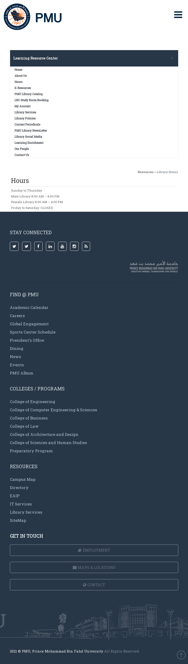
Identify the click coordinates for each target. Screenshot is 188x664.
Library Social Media (28, 136)
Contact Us (22, 155)
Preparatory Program (31, 450)
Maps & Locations (94, 567)
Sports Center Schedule (32, 332)
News (15, 356)
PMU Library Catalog (29, 94)
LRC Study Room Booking (31, 100)
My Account (22, 106)
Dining (16, 348)
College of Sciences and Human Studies (48, 442)
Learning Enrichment (29, 143)
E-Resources (23, 88)
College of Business (29, 418)
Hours (18, 82)
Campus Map (23, 479)
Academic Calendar (29, 307)
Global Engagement (29, 323)
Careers (17, 315)
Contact (94, 584)
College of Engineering (32, 401)
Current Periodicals (27, 124)
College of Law (24, 426)
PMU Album (21, 373)
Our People (22, 149)
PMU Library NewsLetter (31, 130)
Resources (146, 172)
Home (18, 69)
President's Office (27, 340)
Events (17, 364)
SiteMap (18, 520)
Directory (19, 487)
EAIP (14, 495)
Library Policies (25, 118)
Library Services (25, 112)
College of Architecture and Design (44, 434)
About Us (21, 76)
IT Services (21, 504)
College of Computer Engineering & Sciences (53, 409)
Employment (94, 550)
